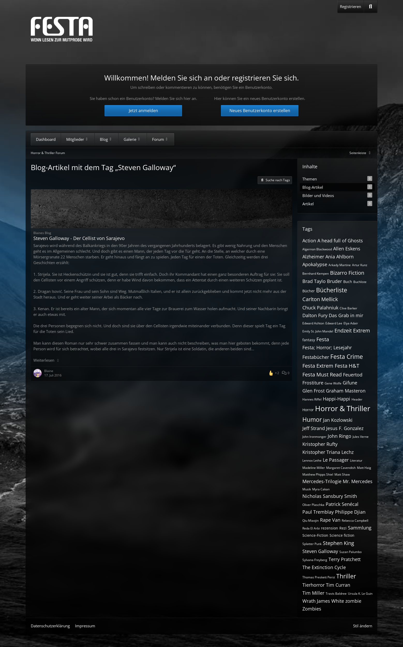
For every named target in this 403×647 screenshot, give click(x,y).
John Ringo (339, 436)
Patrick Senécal (342, 504)
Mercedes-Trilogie (321, 481)
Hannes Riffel (312, 399)
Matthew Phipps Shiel (317, 474)
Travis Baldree (336, 593)
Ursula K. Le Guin (360, 593)
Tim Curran (338, 585)
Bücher (308, 290)
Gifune (350, 383)
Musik (306, 489)
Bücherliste (331, 290)
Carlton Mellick (320, 299)
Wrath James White (323, 601)
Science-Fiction (315, 535)
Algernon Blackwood (317, 249)
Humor (312, 419)
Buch (347, 281)
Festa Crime (346, 356)
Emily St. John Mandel (317, 331)
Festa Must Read (322, 374)
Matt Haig (364, 468)
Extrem (361, 330)
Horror (308, 409)
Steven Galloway (320, 551)
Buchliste (360, 282)
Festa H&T (347, 365)
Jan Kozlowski (338, 420)
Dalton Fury (314, 315)
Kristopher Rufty (320, 444)
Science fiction (342, 535)
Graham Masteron (345, 391)
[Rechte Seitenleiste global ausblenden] (360, 153)
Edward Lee (333, 323)
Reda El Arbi (311, 528)
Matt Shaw (342, 474)
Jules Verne (361, 436)
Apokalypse (314, 264)
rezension (329, 528)
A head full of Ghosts (340, 240)
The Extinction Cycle (324, 567)
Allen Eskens (346, 248)
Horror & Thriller (342, 408)
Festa (322, 339)
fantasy (308, 339)
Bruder (334, 281)
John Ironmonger (314, 436)
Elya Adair (351, 323)
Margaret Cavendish (341, 468)
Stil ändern (362, 625)
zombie (353, 601)
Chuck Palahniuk (320, 307)
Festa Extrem (317, 365)
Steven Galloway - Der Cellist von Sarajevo (79, 238)
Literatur (356, 460)
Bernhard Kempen (315, 273)
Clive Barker (348, 308)
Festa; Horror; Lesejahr (327, 347)
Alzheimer (313, 256)
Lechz (347, 452)
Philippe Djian (350, 512)
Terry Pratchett (345, 559)
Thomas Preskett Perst (318, 577)
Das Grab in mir (346, 315)
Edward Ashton (313, 323)
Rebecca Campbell (355, 520)
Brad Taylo (314, 281)
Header (357, 399)
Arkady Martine (340, 265)
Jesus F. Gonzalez (344, 428)
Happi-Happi (336, 399)
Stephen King (338, 543)
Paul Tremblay (318, 512)
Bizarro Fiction (347, 272)
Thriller (346, 576)
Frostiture (312, 383)
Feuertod (352, 375)
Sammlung (359, 528)
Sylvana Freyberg (314, 560)
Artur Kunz (359, 265)
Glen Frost (313, 391)
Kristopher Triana (321, 452)
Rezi (343, 528)
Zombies (311, 609)
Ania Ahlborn (339, 256)
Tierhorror (313, 585)
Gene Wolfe (333, 383)
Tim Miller (313, 593)
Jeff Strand (313, 428)
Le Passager (336, 460)
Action (309, 240)
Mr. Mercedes (357, 481)
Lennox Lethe (312, 460)
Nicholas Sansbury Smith (329, 496)
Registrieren (350, 6)
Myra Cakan (321, 489)
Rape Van (330, 520)
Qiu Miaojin (310, 520)
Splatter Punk (312, 544)
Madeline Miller (313, 468)
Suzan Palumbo (350, 552)
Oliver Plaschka (313, 505)
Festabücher (315, 357)
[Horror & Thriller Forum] (62, 29)
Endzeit (343, 330)
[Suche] (370, 6)
